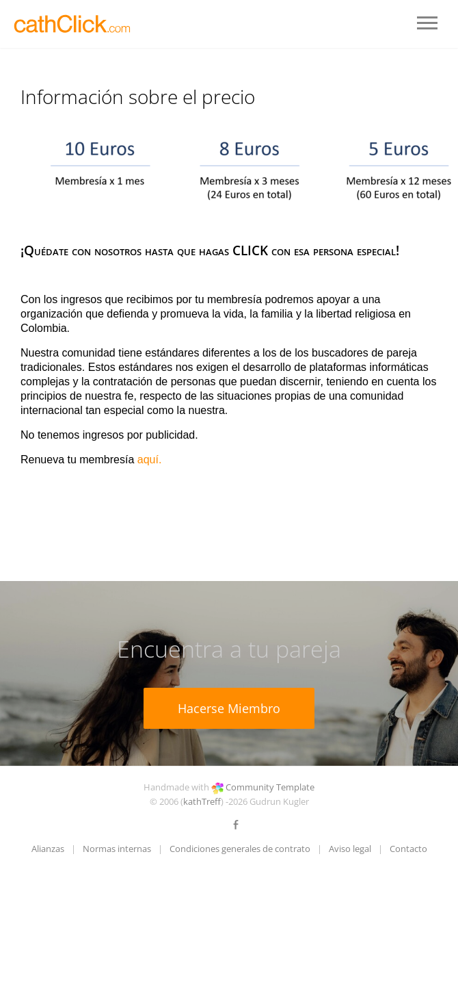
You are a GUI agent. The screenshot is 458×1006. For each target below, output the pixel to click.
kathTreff (202, 801)
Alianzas (47, 848)
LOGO (73, 24)
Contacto (408, 848)
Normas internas (117, 848)
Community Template (270, 787)
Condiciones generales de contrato (240, 848)
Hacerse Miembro (229, 708)
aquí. (149, 459)
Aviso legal (350, 848)
